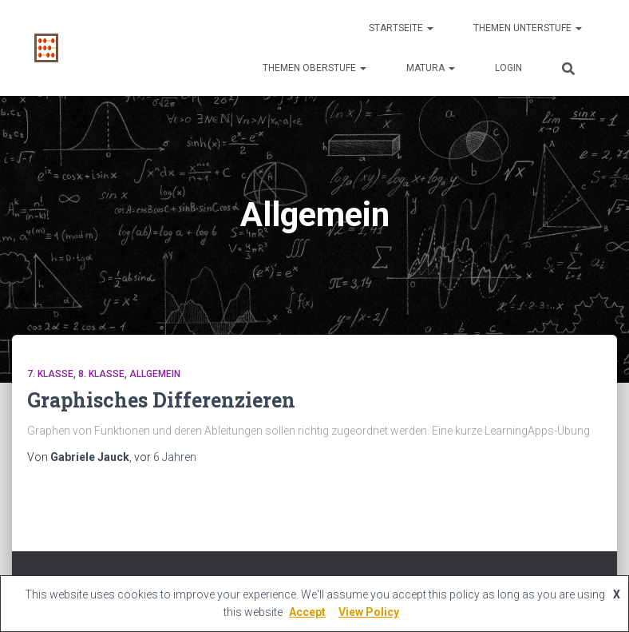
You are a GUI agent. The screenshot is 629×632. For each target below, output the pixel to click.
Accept (307, 612)
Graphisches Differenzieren (161, 400)
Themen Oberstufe (314, 68)
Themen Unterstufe (527, 28)
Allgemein (154, 374)
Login (508, 68)
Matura (430, 68)
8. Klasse (101, 374)
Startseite (401, 28)
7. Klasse (50, 374)
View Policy (368, 612)
